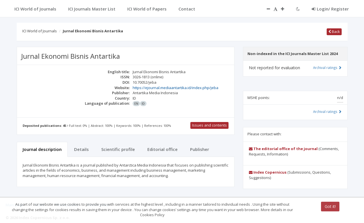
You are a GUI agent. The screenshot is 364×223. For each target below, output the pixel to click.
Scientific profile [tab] (118, 149)
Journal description (42, 149)
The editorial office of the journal (283, 148)
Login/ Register (330, 9)
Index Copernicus (268, 172)
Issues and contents (209, 125)
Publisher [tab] (199, 149)
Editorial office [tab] (162, 149)
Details (81, 149)
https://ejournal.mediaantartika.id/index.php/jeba (175, 87)
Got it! (330, 206)
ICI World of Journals (39, 30)
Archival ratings (327, 67)
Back (334, 31)
